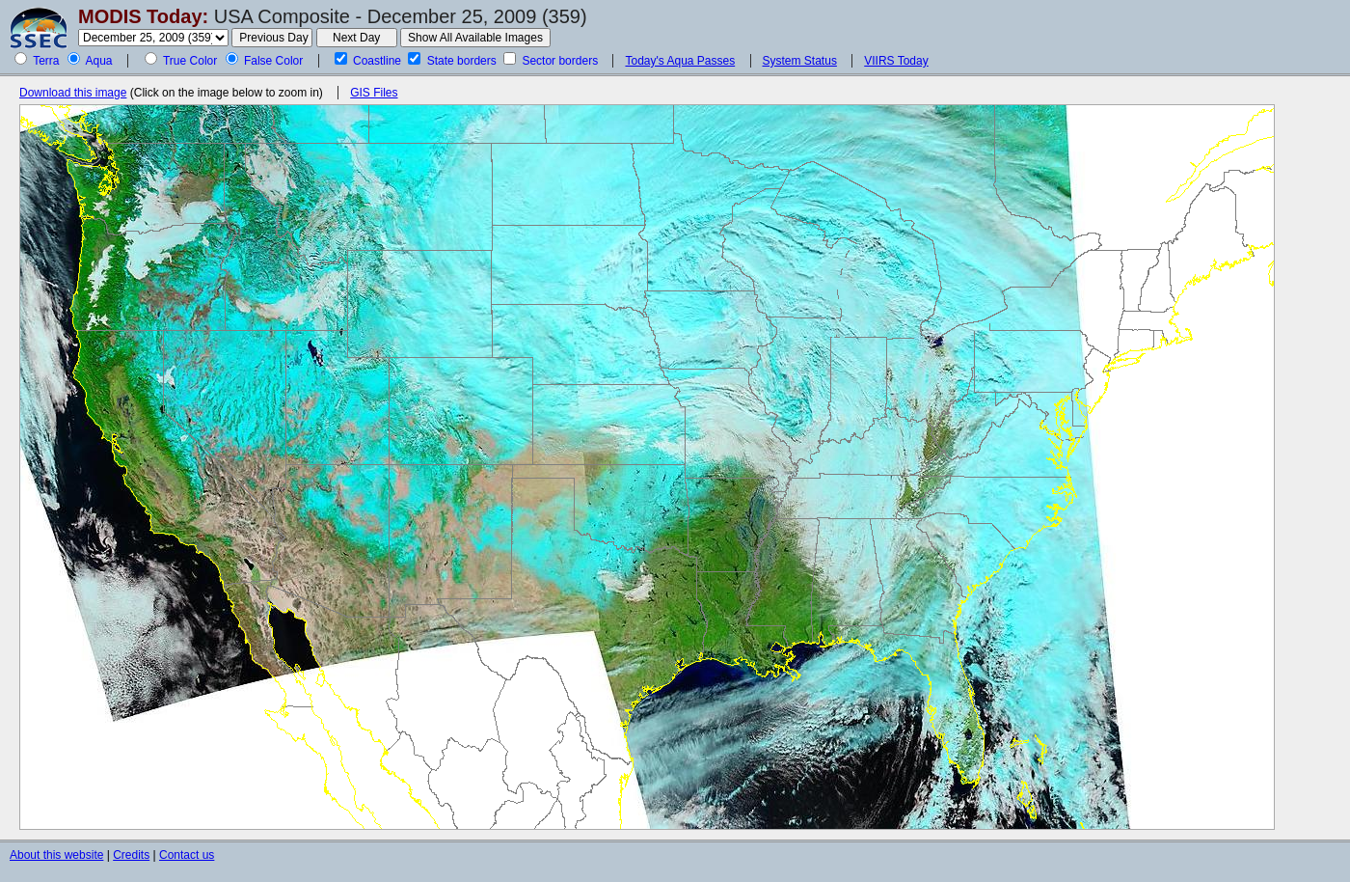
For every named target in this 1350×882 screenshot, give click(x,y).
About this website (56, 855)
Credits (131, 855)
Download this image (72, 92)
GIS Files (373, 92)
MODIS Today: (143, 16)
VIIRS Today (896, 61)
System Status (800, 61)
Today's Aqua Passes (680, 61)
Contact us (186, 855)
